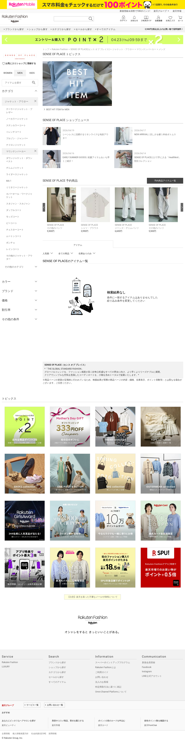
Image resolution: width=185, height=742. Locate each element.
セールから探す (56, 677)
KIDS (32, 73)
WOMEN (7, 73)
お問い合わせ (101, 677)
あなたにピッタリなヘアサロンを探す (19, 721)
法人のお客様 (101, 682)
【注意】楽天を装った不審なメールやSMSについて (92, 597)
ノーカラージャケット (17, 119)
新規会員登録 (148, 662)
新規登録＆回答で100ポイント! (135, 11)
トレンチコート (13, 132)
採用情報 (53, 733)
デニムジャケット (15, 168)
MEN (19, 73)
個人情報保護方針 (20, 733)
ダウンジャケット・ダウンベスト (19, 160)
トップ (46, 49)
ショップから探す (57, 667)
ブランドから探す (57, 662)
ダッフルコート (13, 210)
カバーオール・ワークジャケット (19, 195)
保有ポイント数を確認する (156, 721)
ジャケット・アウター (16, 101)
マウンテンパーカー (16, 151)
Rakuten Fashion (60, 49)
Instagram (147, 671)
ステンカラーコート (16, 125)
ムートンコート (13, 236)
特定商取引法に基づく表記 (108, 687)
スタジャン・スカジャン (18, 203)
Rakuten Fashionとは (105, 667)
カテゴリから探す (57, 672)
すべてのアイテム (57, 682)
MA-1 (8, 181)
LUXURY (6, 666)
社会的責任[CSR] (38, 733)
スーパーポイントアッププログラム (112, 662)
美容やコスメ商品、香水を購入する (68, 721)
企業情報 (6, 733)
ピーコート (11, 223)
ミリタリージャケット (17, 187)
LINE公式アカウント (152, 676)
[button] (62, 212)
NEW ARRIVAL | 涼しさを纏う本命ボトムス (155, 134)
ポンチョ (10, 242)
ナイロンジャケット (16, 145)
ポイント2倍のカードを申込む (111, 721)
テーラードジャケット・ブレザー (19, 111)
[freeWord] (20, 82)
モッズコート (12, 216)
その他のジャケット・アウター (19, 257)
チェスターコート (15, 229)
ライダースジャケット (17, 174)
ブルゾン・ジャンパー (17, 138)
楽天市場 (177, 11)
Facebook (146, 667)
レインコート (12, 249)
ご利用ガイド (101, 672)
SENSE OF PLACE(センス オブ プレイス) (90, 49)
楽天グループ (160, 11)
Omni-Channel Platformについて (111, 691)
